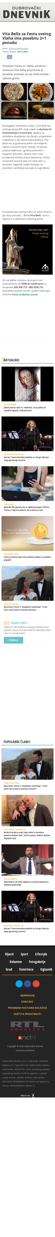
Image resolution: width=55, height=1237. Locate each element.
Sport (24, 954)
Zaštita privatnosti (28, 1014)
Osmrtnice (26, 969)
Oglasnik (46, 969)
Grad (9, 969)
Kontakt (27, 1001)
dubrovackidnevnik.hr (18, 48)
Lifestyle (41, 954)
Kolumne (16, 961)
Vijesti (9, 954)
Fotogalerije (37, 961)
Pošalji (13, 640)
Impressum (27, 995)
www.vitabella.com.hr (25, 294)
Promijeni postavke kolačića (27, 1007)
